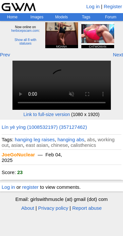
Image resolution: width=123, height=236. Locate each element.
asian (17, 145)
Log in (93, 6)
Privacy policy (53, 208)
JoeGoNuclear (18, 154)
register (30, 187)
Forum (110, 17)
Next (118, 54)
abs (91, 139)
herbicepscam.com (25, 30)
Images (37, 17)
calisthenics (83, 145)
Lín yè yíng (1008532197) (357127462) (44, 127)
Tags (86, 17)
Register (113, 6)
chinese (59, 145)
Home (12, 17)
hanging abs (70, 139)
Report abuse (87, 208)
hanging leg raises (35, 139)
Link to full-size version (47, 114)
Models (61, 17)
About (27, 208)
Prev (5, 54)
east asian (37, 145)
